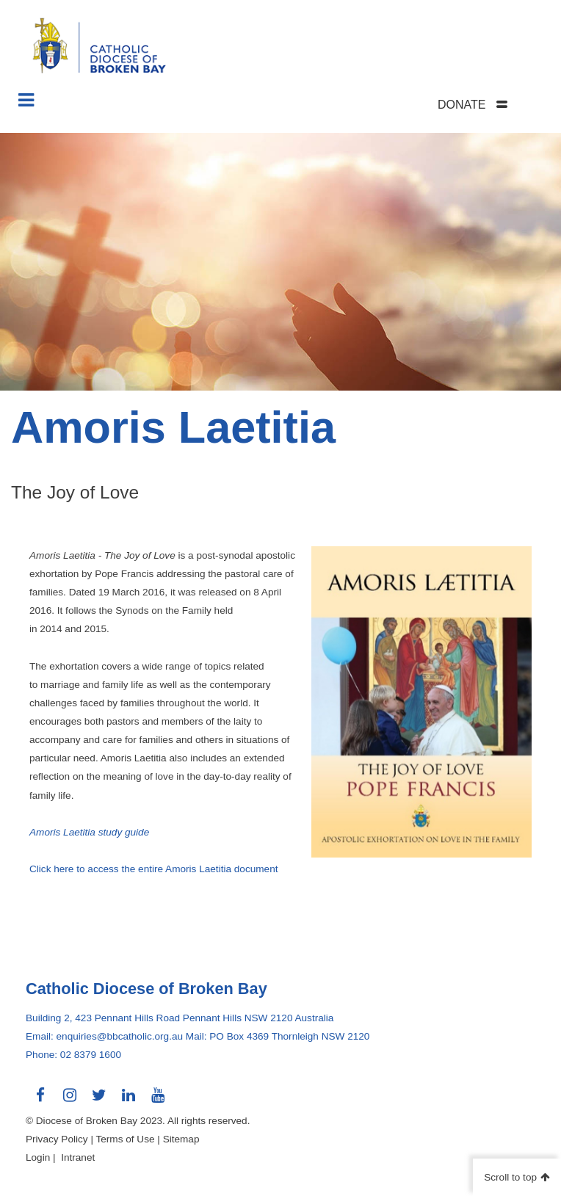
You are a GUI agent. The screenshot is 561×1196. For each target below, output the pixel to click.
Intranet (78, 1157)
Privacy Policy (57, 1139)
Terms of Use (124, 1139)
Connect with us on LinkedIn (128, 1101)
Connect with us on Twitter (99, 1101)
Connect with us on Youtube (158, 1101)
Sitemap (181, 1139)
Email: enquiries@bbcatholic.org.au (104, 1036)
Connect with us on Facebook (40, 1101)
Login (38, 1157)
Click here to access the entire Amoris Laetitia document (153, 868)
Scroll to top (510, 1177)
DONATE (461, 104)
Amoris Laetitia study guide (89, 832)
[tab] (491, 104)
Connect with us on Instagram (70, 1101)
